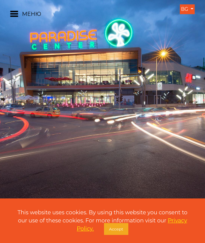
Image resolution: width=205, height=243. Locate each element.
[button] (10, 101)
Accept (116, 229)
